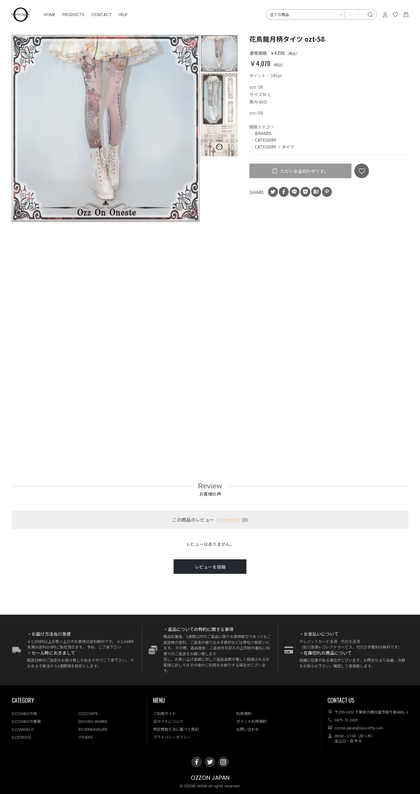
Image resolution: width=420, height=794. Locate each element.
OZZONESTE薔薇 (26, 721)
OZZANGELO (23, 729)
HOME (52, 17)
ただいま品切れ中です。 (303, 171)
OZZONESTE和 (24, 713)
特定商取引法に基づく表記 (176, 729)
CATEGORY (265, 140)
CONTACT (104, 17)
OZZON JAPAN (210, 778)
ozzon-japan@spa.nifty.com (359, 727)
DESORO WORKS (93, 721)
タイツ (288, 147)
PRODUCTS (76, 17)
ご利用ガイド (164, 713)
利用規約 (243, 713)
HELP (126, 17)
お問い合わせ (247, 729)
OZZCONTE (88, 713)
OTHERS (85, 737)
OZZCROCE (21, 737)
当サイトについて (168, 721)
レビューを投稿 (210, 567)
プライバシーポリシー (172, 737)
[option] (106, 129)
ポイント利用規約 (251, 721)
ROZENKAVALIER (92, 729)
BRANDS (263, 133)
